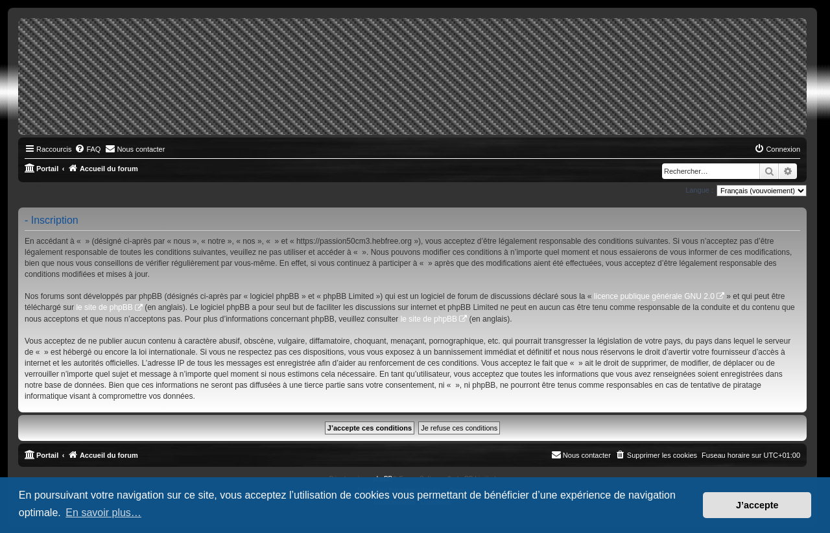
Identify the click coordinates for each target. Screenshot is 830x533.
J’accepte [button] (757, 505)
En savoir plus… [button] (103, 512)
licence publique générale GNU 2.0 (654, 296)
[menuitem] (88, 149)
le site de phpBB (104, 307)
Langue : (699, 190)
